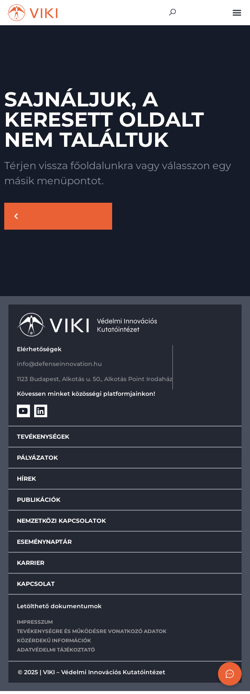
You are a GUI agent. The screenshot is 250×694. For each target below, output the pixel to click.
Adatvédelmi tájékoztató (56, 652)
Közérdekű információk (54, 643)
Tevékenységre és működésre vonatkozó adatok (92, 633)
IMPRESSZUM (35, 624)
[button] (237, 12)
